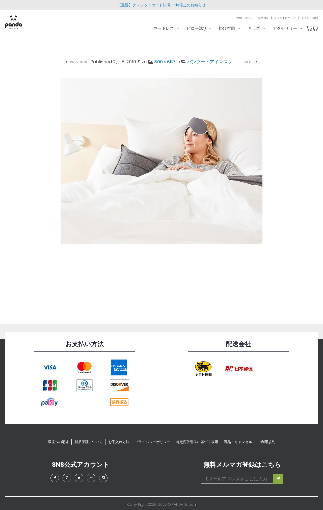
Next (248, 62)
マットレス (172, 29)
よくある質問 (309, 18)
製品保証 (263, 18)
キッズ (263, 29)
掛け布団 (236, 29)
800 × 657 (164, 62)
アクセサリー (294, 29)
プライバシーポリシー (152, 441)
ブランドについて (285, 18)
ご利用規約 (266, 441)
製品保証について (88, 441)
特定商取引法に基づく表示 (197, 441)
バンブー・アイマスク (209, 62)
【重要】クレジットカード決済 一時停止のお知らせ (161, 5)
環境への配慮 (58, 441)
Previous (78, 62)
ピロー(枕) (205, 29)
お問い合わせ (244, 18)
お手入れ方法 (118, 441)
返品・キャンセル (238, 441)
